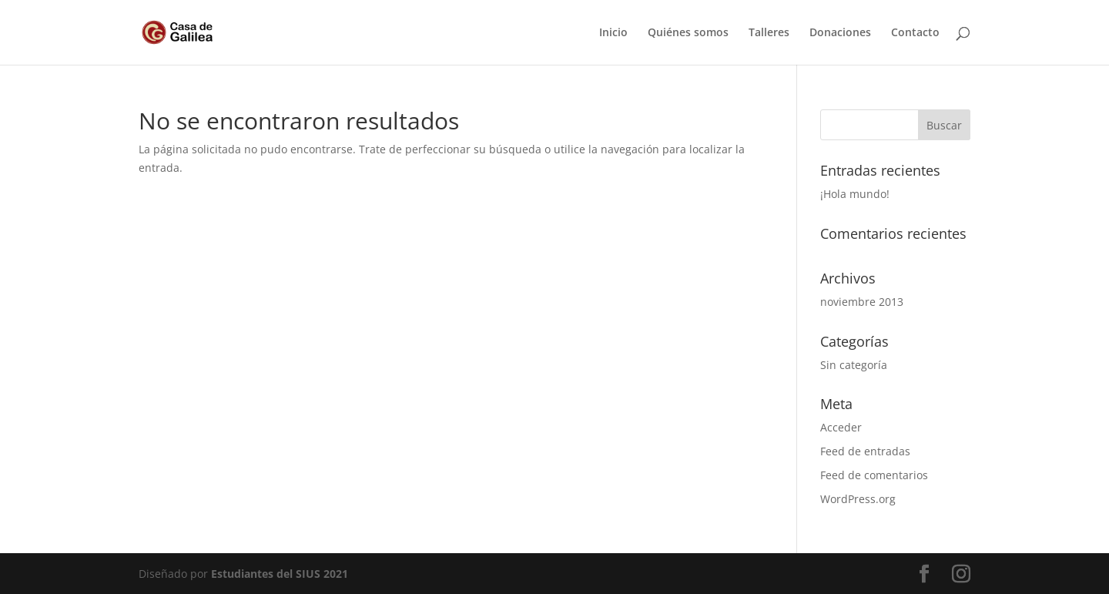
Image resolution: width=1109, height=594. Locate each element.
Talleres (769, 33)
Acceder (841, 427)
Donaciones (840, 33)
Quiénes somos (688, 33)
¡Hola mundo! (855, 193)
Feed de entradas (865, 451)
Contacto (915, 33)
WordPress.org (858, 499)
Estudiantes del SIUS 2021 (279, 573)
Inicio (613, 33)
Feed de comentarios (874, 475)
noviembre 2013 (861, 301)
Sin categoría (853, 364)
